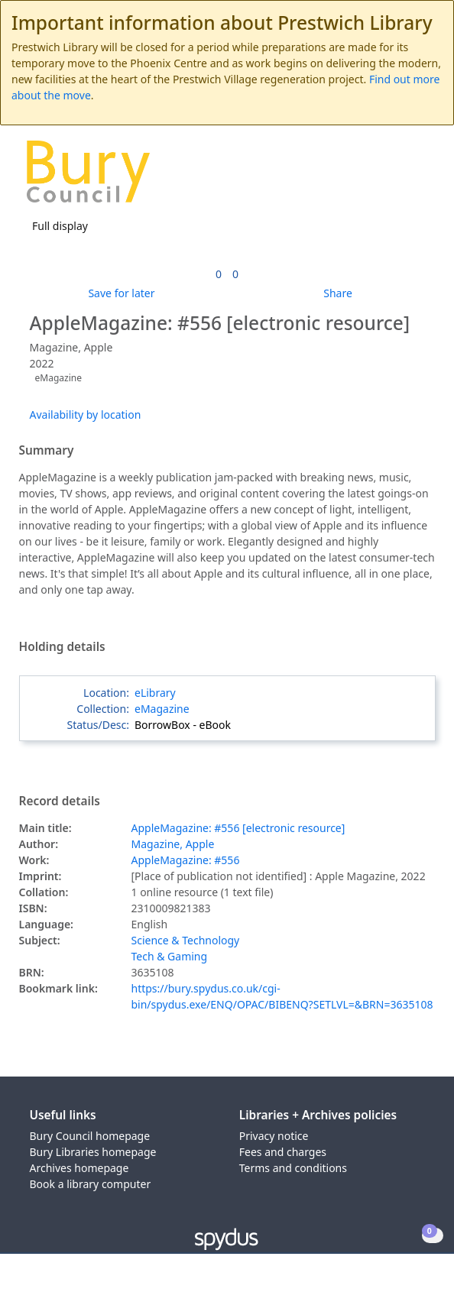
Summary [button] (46, 451)
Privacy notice (274, 1135)
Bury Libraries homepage (93, 1152)
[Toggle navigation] (419, 177)
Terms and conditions (293, 1168)
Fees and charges (282, 1152)
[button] (400, 177)
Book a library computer (90, 1184)
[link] (219, 274)
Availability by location (85, 414)
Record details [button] (59, 801)
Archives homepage (79, 1168)
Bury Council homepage (90, 1135)
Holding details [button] (62, 647)
